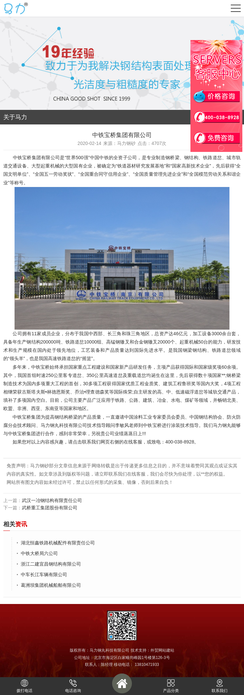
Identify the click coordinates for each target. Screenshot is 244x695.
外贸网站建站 (162, 650)
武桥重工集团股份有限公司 (49, 507)
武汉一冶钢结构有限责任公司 (52, 500)
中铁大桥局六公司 (39, 553)
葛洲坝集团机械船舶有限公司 (51, 585)
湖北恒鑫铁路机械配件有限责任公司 (58, 542)
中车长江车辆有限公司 (44, 574)
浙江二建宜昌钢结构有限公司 (51, 564)
